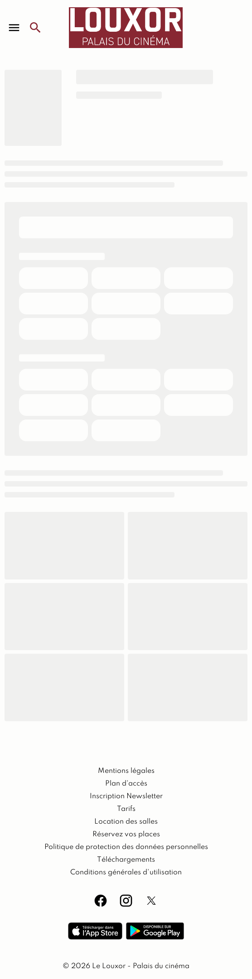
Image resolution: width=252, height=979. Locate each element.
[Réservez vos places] (126, 834)
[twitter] (151, 900)
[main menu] (14, 27)
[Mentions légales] (126, 771)
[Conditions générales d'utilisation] (126, 872)
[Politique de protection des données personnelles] (126, 847)
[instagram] (126, 900)
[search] (35, 27)
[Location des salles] (126, 821)
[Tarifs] (126, 809)
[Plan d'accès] (126, 783)
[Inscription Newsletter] (126, 796)
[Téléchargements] (126, 860)
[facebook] (100, 900)
